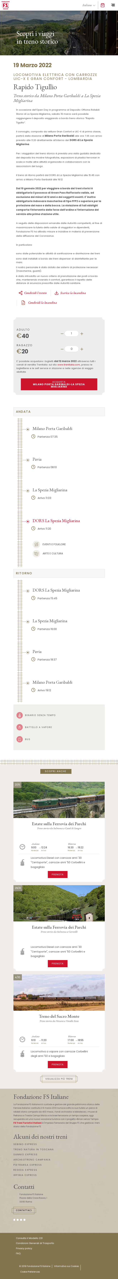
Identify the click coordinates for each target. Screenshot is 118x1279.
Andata (23, 411)
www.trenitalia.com (68, 364)
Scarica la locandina (70, 293)
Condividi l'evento (32, 293)
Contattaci (24, 1210)
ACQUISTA (59, 384)
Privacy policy (24, 1248)
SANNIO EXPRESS (25, 1154)
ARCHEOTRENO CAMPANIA (32, 1159)
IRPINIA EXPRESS (25, 1175)
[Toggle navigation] (112, 5)
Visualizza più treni (59, 1079)
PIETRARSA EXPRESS (27, 1165)
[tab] (59, 411)
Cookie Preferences (30, 1271)
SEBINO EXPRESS (25, 1144)
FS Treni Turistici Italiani (27, 1123)
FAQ (18, 1253)
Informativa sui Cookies (66, 1266)
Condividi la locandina (39, 302)
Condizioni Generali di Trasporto (35, 1243)
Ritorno (24, 573)
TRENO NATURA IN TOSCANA (33, 1149)
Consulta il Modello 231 (29, 1238)
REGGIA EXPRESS (25, 1170)
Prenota (58, 874)
